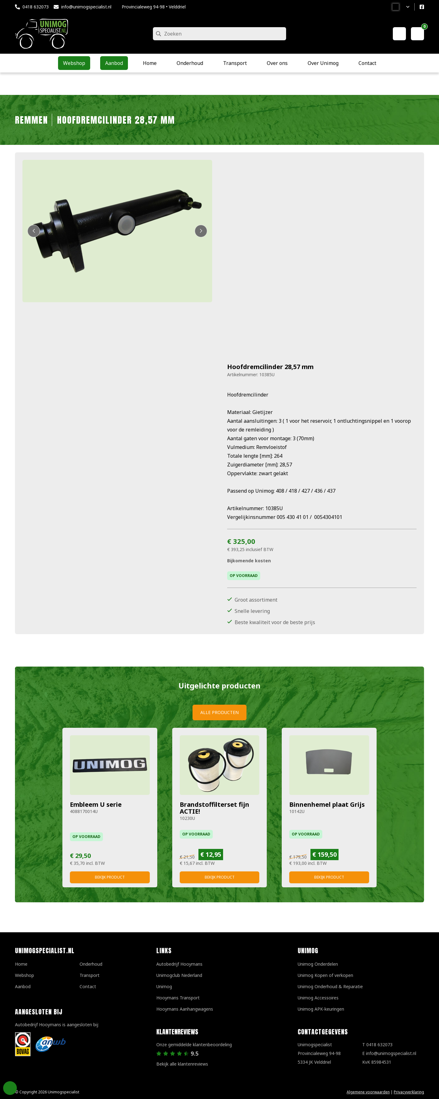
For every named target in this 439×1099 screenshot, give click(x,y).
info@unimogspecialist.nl (86, 7)
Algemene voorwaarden (368, 1092)
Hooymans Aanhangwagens (184, 1009)
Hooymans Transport (178, 998)
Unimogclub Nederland (179, 975)
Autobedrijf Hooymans (179, 964)
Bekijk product (110, 877)
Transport (90, 975)
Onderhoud (91, 964)
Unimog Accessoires (318, 998)
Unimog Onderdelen (318, 964)
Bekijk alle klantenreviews (182, 1064)
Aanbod (23, 986)
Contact (88, 986)
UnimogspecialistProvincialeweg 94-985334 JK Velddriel (319, 1053)
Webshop (24, 975)
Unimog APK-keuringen (321, 1009)
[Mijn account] (399, 33)
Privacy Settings (10, 1088)
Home (21, 964)
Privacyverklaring (409, 1092)
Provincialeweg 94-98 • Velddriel (154, 7)
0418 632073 (35, 7)
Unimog (164, 986)
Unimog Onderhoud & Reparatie (330, 986)
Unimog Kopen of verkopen (325, 975)
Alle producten (219, 712)
